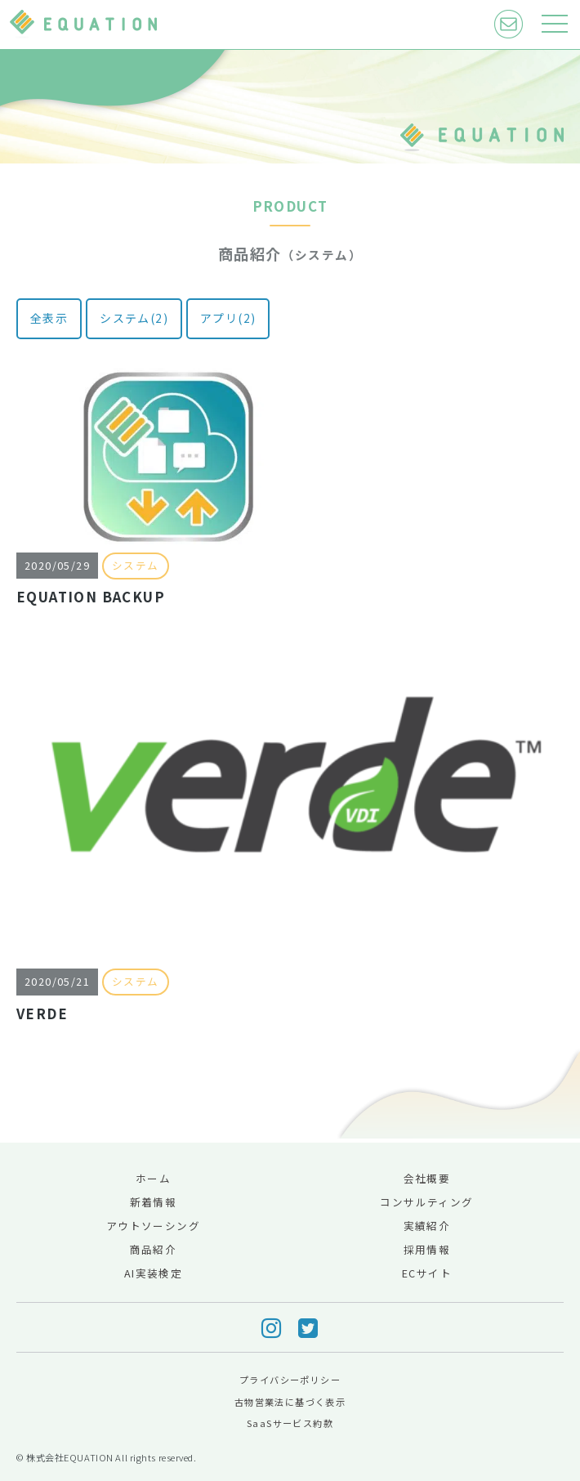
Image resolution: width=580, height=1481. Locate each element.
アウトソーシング (153, 1225)
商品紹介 (153, 1249)
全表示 (49, 318)
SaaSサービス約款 (290, 1423)
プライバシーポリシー (290, 1379)
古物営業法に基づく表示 (290, 1401)
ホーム (153, 1178)
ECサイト (427, 1273)
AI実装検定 (153, 1273)
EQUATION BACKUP (90, 596)
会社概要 (427, 1178)
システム (135, 565)
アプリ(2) (228, 318)
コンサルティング (426, 1202)
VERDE (42, 1013)
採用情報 (427, 1249)
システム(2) (134, 318)
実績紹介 (427, 1225)
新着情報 (153, 1202)
